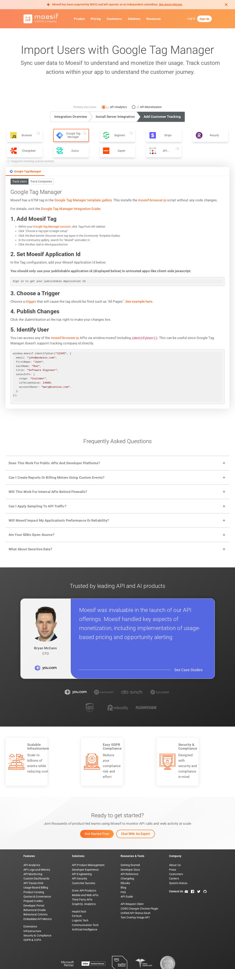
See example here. (139, 301)
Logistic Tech (80, 900)
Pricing (96, 19)
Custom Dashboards (36, 858)
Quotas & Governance (37, 876)
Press (172, 849)
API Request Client (132, 884)
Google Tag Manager (25, 171)
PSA (68, 960)
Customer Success (83, 863)
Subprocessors (95, 960)
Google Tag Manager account (52, 226)
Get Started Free (97, 814)
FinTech (77, 896)
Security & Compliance (37, 915)
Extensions (30, 906)
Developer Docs (130, 849)
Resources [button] (153, 19)
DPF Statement (119, 960)
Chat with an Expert (135, 814)
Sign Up (204, 18)
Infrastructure (32, 911)
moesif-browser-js (152, 200)
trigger (31, 301)
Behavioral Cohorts (35, 894)
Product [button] (79, 19)
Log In (191, 18)
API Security (79, 858)
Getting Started (130, 845)
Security (55, 960)
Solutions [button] (134, 19)
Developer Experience (85, 849)
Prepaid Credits (33, 881)
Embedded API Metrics (37, 899)
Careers (174, 858)
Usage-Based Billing (35, 867)
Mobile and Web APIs (85, 875)
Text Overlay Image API (135, 897)
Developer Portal (33, 885)
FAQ (123, 872)
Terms (27, 960)
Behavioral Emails (34, 890)
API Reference (129, 854)
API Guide (127, 876)
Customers (114, 19)
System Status (178, 863)
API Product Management (88, 845)
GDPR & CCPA (32, 920)
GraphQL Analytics (84, 884)
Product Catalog (33, 872)
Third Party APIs (82, 879)
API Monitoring (32, 854)
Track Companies (41, 181)
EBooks (125, 863)
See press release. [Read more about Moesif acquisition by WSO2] (171, 4)
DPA (78, 960)
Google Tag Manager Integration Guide (70, 209)
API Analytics (31, 845)
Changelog (127, 858)
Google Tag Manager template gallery (83, 200)
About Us (175, 845)
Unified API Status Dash (135, 893)
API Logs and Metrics (36, 849)
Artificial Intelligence (84, 909)
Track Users (19, 181)
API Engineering (82, 854)
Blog (123, 867)
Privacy (40, 960)
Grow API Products (84, 870)
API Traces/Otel (33, 863)
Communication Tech (85, 905)
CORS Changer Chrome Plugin (139, 888)
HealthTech (79, 891)
